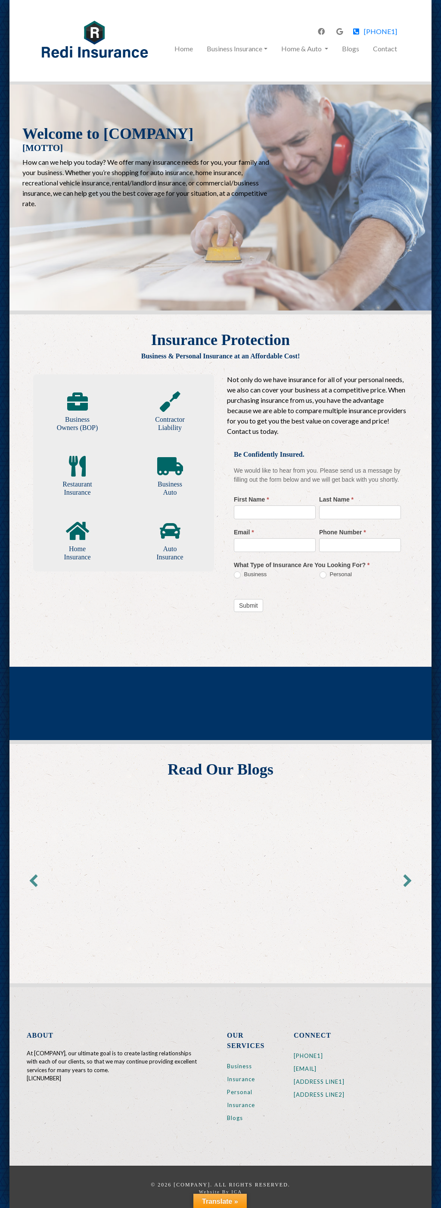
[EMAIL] (305, 1068)
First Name (251, 499)
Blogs (350, 48)
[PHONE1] (375, 31)
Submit (248, 605)
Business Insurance (241, 1072)
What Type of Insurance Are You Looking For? (302, 565)
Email (244, 532)
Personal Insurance (241, 1098)
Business (250, 574)
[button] (33, 881)
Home (185, 48)
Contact (385, 48)
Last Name (336, 499)
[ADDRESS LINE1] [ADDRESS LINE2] (319, 1088)
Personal (336, 574)
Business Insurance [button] (234, 48)
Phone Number (342, 532)
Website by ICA (220, 1191)
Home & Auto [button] (302, 48)
